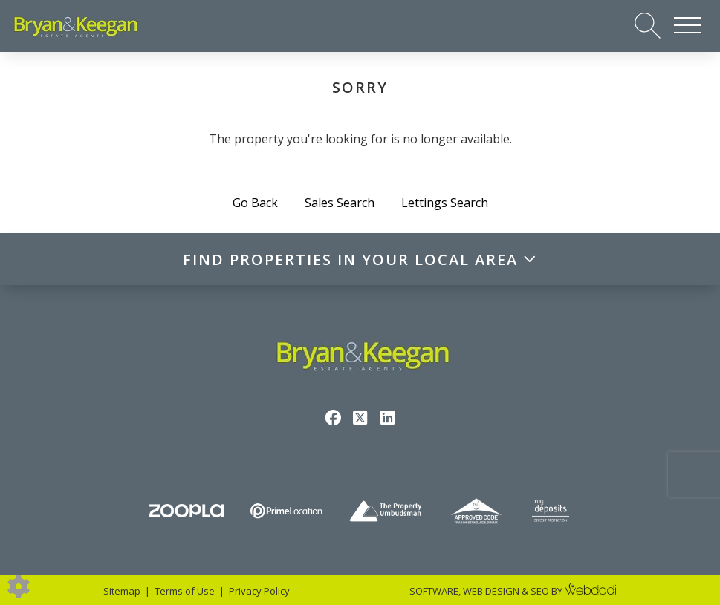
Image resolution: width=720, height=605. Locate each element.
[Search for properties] (648, 25)
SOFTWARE (433, 591)
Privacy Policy (259, 591)
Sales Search (339, 202)
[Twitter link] (360, 417)
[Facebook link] (332, 417)
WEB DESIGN (491, 591)
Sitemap (121, 591)
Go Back (255, 202)
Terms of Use (185, 591)
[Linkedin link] (387, 417)
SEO (540, 591)
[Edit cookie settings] (18, 585)
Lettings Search (444, 202)
